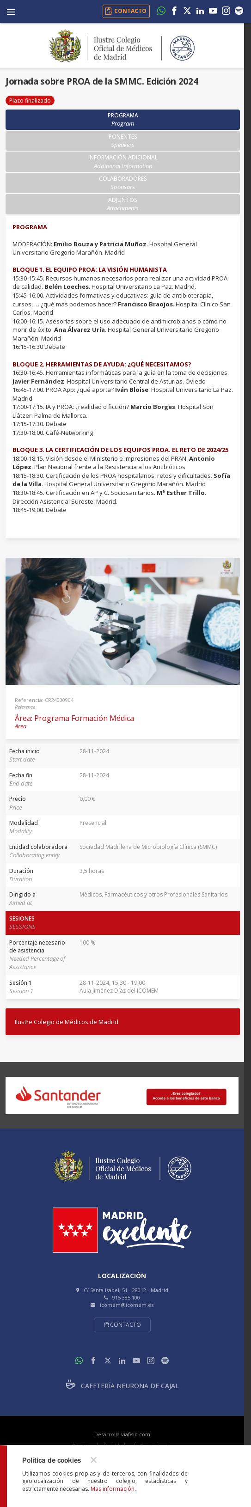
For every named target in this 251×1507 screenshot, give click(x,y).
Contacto (122, 1325)
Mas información (113, 1489)
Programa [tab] (123, 119)
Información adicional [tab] (123, 161)
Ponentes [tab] (123, 141)
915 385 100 (126, 1297)
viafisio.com (135, 1434)
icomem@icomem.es (126, 1304)
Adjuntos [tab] (123, 204)
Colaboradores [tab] (123, 183)
